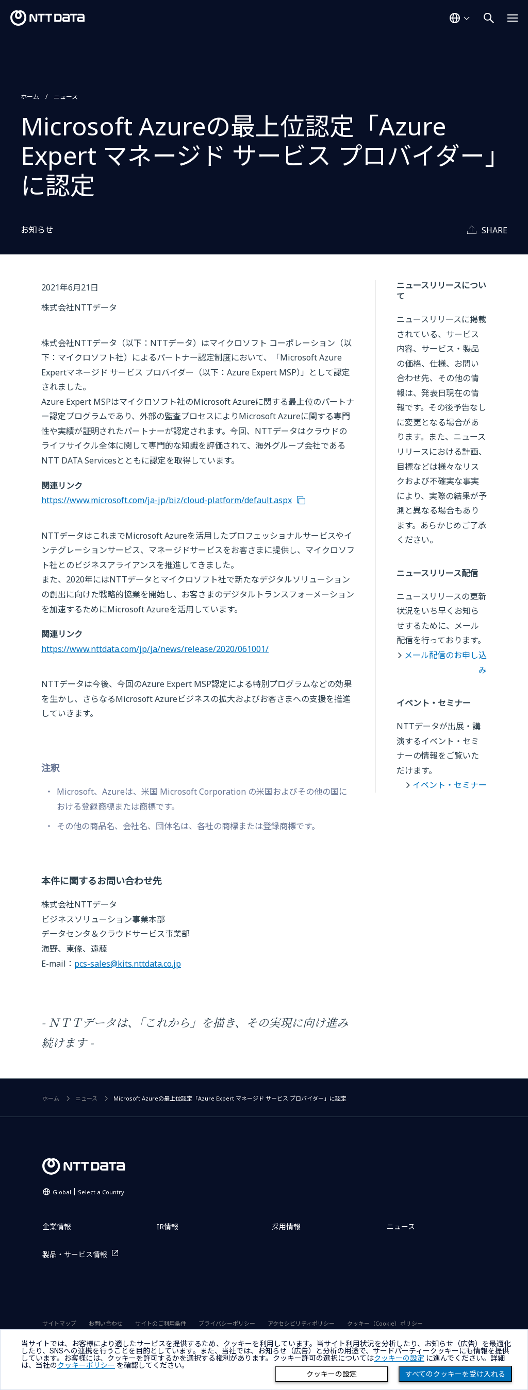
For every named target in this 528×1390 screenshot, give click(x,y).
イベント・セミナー (449, 785)
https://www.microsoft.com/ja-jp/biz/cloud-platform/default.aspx (166, 500)
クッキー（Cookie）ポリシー (385, 1323)
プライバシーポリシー (227, 1323)
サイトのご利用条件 (160, 1323)
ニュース (66, 96)
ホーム (30, 96)
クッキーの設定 (331, 1374)
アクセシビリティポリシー (301, 1323)
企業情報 (56, 1226)
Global (88, 1192)
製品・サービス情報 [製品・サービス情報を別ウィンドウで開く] (74, 1254)
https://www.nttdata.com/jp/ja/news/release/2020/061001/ (155, 649)
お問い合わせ (106, 1323)
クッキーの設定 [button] (399, 1358)
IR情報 (167, 1226)
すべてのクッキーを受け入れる (455, 1374)
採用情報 (286, 1226)
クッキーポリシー (86, 1365)
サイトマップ (59, 1323)
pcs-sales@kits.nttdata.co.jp (127, 963)
